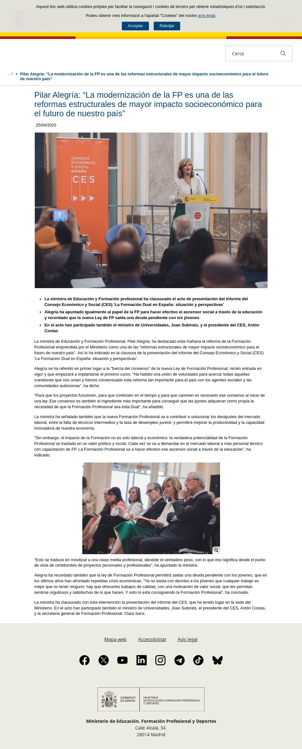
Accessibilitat (152, 639)
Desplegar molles (10, 74)
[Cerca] (283, 53)
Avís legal (188, 639)
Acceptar (135, 26)
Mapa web (115, 639)
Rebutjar (167, 26)
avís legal (206, 15)
